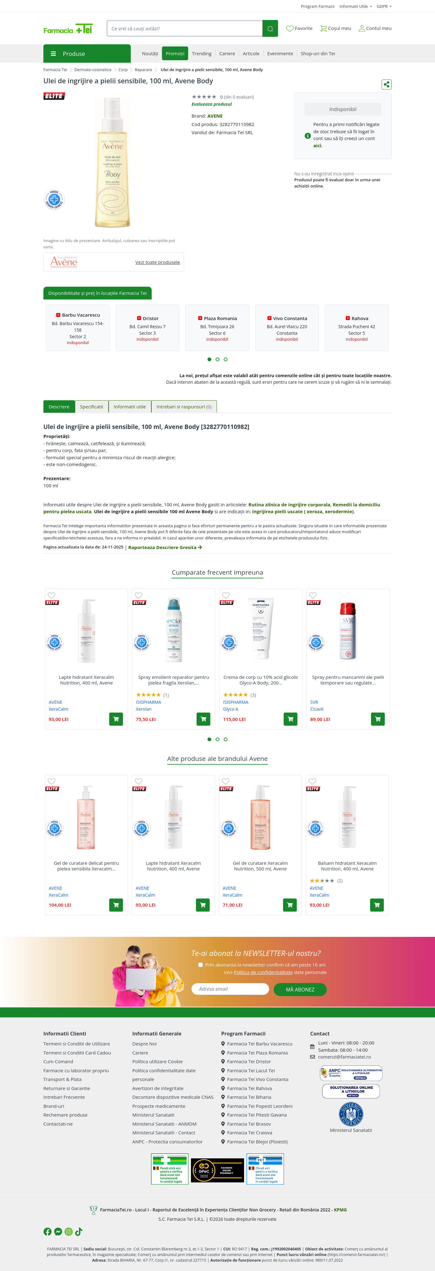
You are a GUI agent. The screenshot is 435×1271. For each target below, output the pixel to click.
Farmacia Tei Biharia (246, 1097)
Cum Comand (58, 1061)
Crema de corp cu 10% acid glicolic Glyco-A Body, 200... (260, 679)
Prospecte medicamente (158, 1106)
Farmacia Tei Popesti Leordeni (257, 1106)
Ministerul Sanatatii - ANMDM (164, 1124)
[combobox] (184, 28)
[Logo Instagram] (69, 1232)
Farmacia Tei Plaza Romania (254, 1052)
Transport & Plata (62, 1079)
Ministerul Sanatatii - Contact (163, 1132)
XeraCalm (58, 709)
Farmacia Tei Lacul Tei (248, 1070)
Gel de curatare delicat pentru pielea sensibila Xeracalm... (86, 865)
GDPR (383, 6)
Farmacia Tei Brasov (246, 1124)
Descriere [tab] (59, 406)
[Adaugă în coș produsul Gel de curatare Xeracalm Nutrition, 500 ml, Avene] (290, 905)
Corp (123, 69)
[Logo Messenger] (58, 1232)
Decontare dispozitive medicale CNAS (172, 1097)
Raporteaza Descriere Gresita (165, 547)
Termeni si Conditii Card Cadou (77, 1052)
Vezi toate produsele (157, 262)
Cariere (140, 1052)
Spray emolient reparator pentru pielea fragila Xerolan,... (173, 679)
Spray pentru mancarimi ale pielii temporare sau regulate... (348, 679)
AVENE (214, 116)
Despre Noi (144, 1043)
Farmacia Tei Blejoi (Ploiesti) (254, 1141)
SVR (314, 702)
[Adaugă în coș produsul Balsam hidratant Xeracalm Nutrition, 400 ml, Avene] (377, 905)
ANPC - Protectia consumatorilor (167, 1141)
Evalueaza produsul (212, 104)
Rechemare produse (65, 1115)
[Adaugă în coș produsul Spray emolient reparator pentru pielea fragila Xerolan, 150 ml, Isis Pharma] (203, 719)
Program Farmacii (318, 6)
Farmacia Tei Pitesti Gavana (254, 1115)
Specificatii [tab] (91, 406)
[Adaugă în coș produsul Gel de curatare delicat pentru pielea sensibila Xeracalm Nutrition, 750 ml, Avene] (116, 905)
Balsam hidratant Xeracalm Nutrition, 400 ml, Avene (347, 865)
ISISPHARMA (148, 702)
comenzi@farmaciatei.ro (344, 1057)
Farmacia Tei (55, 69)
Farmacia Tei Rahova (246, 1088)
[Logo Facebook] (47, 1232)
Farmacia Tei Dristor (246, 1061)
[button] (209, 359)
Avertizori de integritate (157, 1088)
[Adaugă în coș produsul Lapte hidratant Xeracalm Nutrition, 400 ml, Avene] (116, 719)
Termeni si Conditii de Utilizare (76, 1043)
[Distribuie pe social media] (387, 85)
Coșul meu (335, 27)
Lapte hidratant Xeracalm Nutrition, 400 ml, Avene (86, 679)
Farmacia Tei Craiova (246, 1132)
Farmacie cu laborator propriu (76, 1070)
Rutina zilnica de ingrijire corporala (289, 504)
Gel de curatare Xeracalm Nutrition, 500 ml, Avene (260, 865)
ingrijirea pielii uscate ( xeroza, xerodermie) (303, 511)
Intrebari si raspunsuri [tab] (184, 406)
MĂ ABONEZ (300, 989)
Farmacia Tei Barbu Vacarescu (256, 1043)
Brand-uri (53, 1106)
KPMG (340, 1210)
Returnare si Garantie (66, 1088)
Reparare (143, 69)
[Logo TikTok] (78, 1232)
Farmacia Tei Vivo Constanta (255, 1079)
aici (317, 145)
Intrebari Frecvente (64, 1097)
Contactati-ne (58, 1124)
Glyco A (230, 709)
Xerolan (144, 709)
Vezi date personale (275, 972)
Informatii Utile (354, 6)
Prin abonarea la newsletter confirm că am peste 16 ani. (266, 965)
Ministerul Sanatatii (153, 1115)
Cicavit (316, 709)
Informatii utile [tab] (130, 406)
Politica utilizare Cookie (157, 1061)
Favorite (299, 28)
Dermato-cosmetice (92, 69)
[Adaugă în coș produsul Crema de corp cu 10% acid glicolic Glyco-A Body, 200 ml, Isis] (290, 719)
